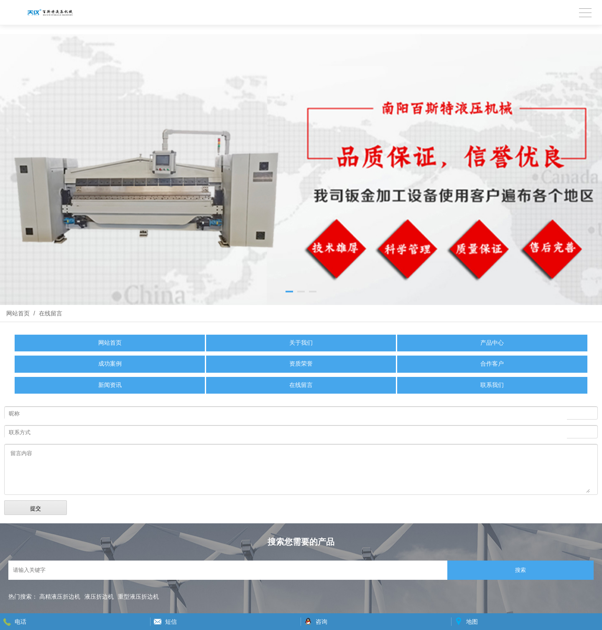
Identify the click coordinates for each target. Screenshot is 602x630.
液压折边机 (99, 596)
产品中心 (492, 343)
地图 (472, 621)
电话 (20, 621)
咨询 (321, 621)
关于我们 (301, 343)
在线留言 (49, 313)
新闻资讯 (110, 385)
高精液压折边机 (59, 596)
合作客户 (492, 364)
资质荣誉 (301, 364)
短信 (171, 621)
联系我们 (492, 385)
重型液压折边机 (138, 596)
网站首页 (18, 313)
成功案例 (110, 364)
